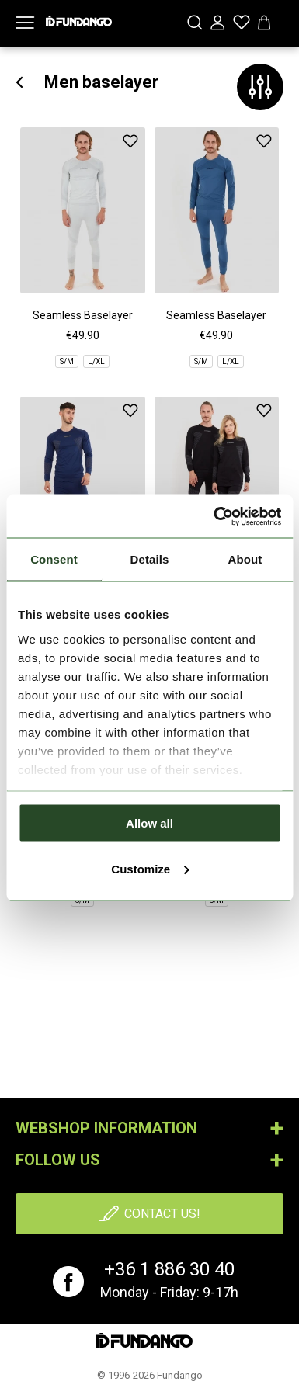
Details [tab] (149, 559)
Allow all (149, 823)
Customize (150, 868)
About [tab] (245, 559)
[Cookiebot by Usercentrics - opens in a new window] (214, 516)
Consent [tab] (54, 559)
